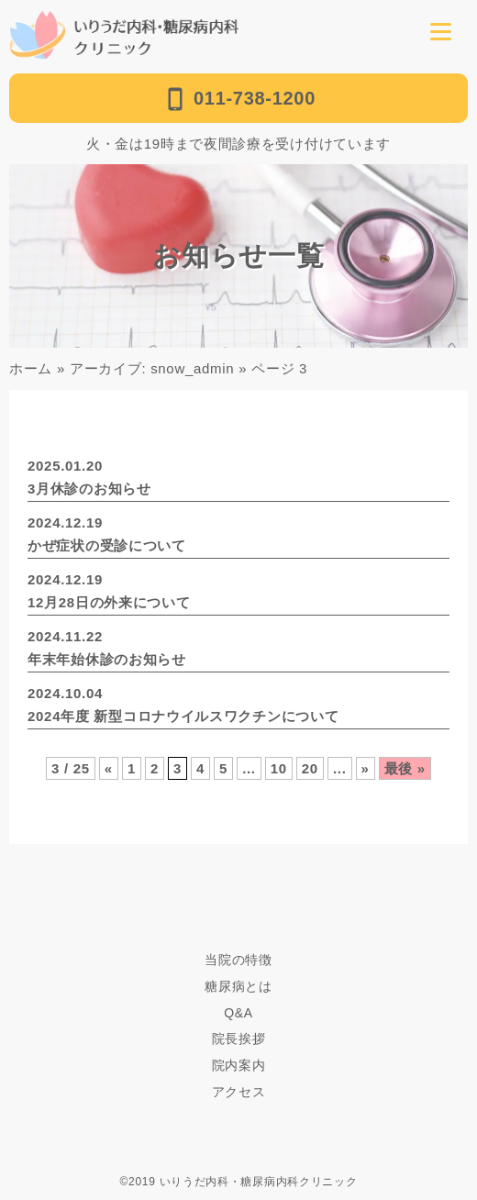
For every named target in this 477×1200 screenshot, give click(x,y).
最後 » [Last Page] (405, 768)
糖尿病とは (238, 986)
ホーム (30, 368)
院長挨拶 (239, 1038)
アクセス (239, 1091)
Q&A (238, 1013)
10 (279, 768)
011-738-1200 (238, 99)
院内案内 (239, 1065)
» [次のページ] (365, 768)
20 (310, 768)
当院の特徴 (238, 959)
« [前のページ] (109, 768)
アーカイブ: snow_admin (152, 368)
